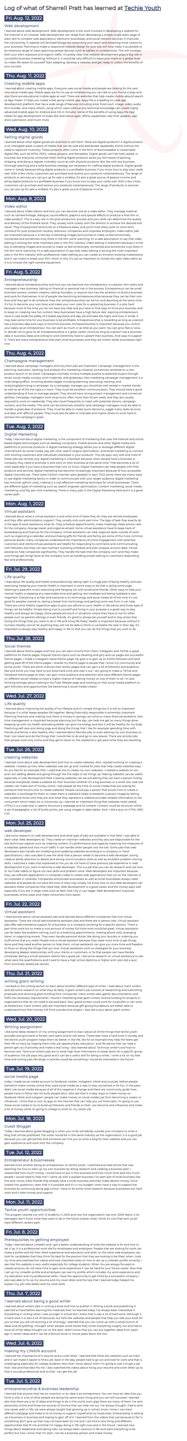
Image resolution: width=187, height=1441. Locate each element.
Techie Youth (142, 8)
